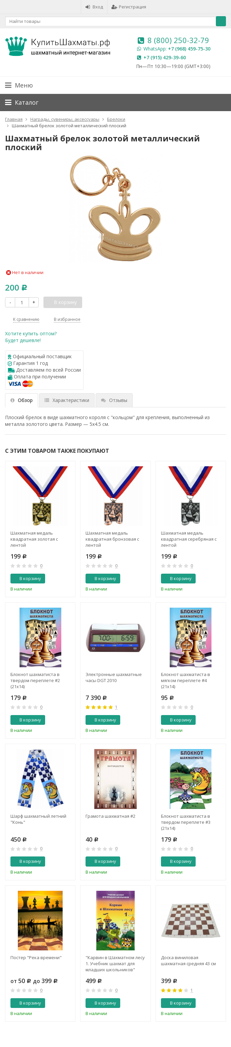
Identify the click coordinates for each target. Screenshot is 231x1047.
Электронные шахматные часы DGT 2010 (114, 677)
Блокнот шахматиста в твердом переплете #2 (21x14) (35, 680)
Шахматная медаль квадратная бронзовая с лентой (112, 539)
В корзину (26, 578)
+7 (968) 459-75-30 (189, 48)
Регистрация (128, 7)
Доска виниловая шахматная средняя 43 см (188, 960)
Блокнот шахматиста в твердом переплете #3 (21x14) (185, 822)
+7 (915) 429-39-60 (164, 57)
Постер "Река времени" (36, 957)
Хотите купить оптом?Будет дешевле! (31, 336)
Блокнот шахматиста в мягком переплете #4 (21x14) (185, 680)
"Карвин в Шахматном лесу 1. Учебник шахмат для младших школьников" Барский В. (115, 963)
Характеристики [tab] (66, 400)
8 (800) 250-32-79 (178, 40)
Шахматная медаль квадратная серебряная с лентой (189, 539)
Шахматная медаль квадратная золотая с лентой (34, 539)
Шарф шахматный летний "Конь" (38, 819)
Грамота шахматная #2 (110, 816)
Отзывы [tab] (114, 400)
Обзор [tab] (21, 400)
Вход (94, 7)
